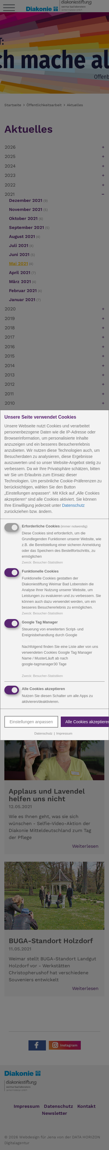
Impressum (64, 733)
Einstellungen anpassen (31, 721)
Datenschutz (73, 505)
